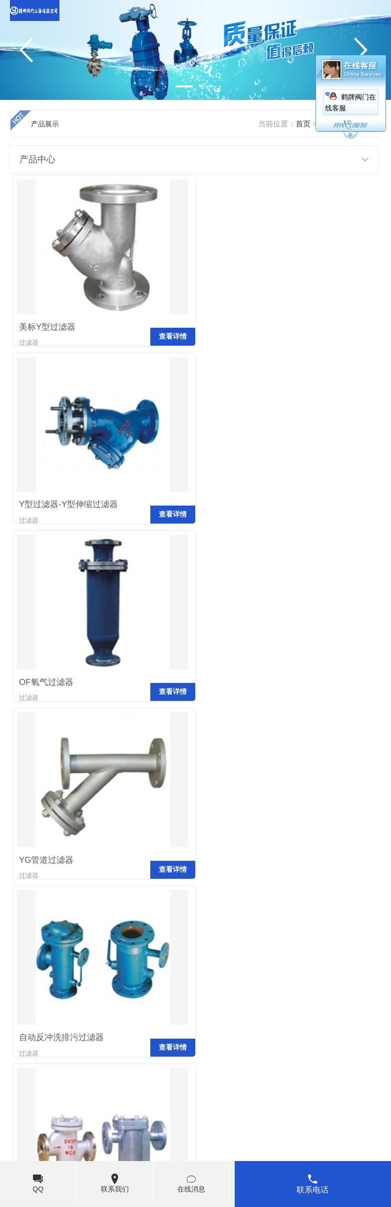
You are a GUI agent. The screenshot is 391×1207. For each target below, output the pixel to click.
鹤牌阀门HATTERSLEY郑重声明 (71, 984)
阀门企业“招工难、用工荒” (317, 1024)
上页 (49, 927)
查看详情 (169, 343)
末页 (113, 927)
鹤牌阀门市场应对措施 (310, 1044)
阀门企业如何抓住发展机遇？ (322, 984)
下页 (87, 927)
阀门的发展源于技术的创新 (318, 1004)
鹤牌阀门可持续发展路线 (59, 1004)
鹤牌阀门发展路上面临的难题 (66, 1024)
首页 (23, 927)
